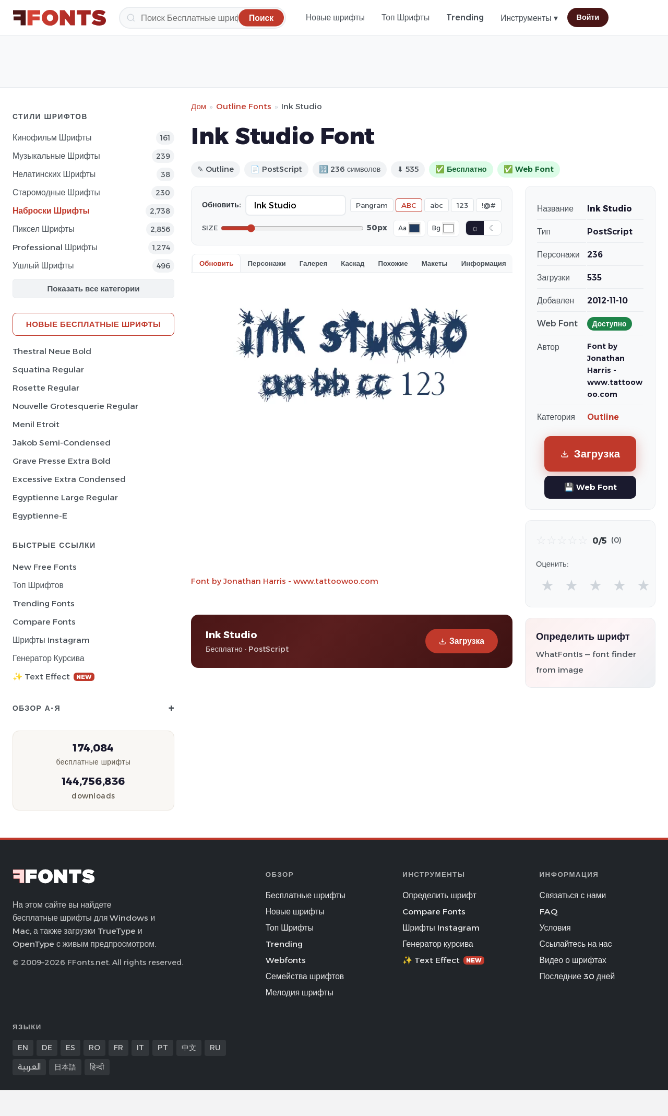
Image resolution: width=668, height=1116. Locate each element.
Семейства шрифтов (305, 976)
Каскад (352, 263)
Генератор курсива (49, 658)
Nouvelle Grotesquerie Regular (75, 406)
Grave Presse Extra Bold (62, 461)
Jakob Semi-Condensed (62, 443)
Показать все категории (93, 288)
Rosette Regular (46, 388)
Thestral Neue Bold (52, 351)
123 (462, 205)
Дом (198, 106)
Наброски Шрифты (51, 211)
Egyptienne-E (40, 516)
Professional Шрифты (55, 247)
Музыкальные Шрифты (56, 156)
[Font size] (292, 228)
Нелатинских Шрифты (54, 174)
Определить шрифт (439, 895)
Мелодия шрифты (299, 992)
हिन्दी (97, 1067)
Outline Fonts (243, 106)
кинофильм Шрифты (52, 138)
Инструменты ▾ (528, 18)
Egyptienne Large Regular (65, 497)
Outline (603, 417)
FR (118, 1047)
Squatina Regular (48, 369)
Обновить (216, 263)
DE (47, 1047)
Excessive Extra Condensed (69, 479)
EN (23, 1047)
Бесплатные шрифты (305, 895)
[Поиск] (202, 18)
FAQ (548, 912)
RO (94, 1047)
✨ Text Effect (53, 677)
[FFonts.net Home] (59, 17)
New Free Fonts (45, 567)
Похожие (393, 263)
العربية (29, 1067)
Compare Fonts (44, 622)
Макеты (435, 263)
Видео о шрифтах (573, 960)
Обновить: (221, 204)
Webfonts (286, 960)
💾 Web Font (590, 487)
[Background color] (448, 228)
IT (140, 1047)
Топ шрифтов (38, 585)
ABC (408, 205)
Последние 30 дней (577, 976)
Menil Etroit (36, 424)
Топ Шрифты (405, 17)
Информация (483, 263)
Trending (465, 17)
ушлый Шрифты (43, 266)
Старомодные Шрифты (56, 192)
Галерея (313, 263)
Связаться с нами (573, 895)
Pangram (372, 205)
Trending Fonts (44, 603)
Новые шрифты (335, 17)
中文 (189, 1047)
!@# (489, 205)
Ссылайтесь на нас (576, 944)
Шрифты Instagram (51, 640)
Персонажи (266, 263)
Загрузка (461, 641)
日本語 (65, 1067)
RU (215, 1047)
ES (70, 1047)
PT (163, 1047)
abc (436, 205)
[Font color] (414, 228)
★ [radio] (547, 585)
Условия (555, 928)
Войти (588, 17)
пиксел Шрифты (44, 229)
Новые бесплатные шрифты (93, 324)
